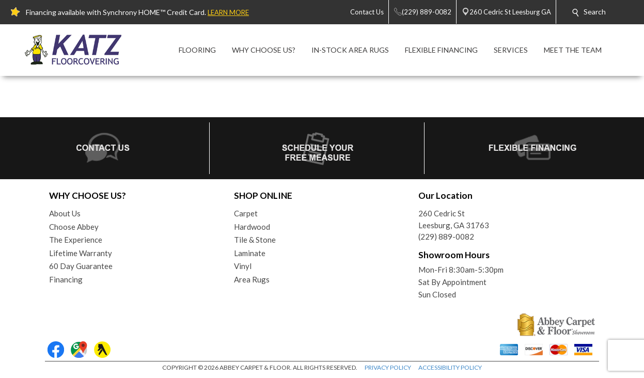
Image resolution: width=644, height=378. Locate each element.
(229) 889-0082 (446, 236)
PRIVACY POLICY (388, 367)
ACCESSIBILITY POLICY (450, 367)
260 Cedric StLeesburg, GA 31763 (453, 219)
